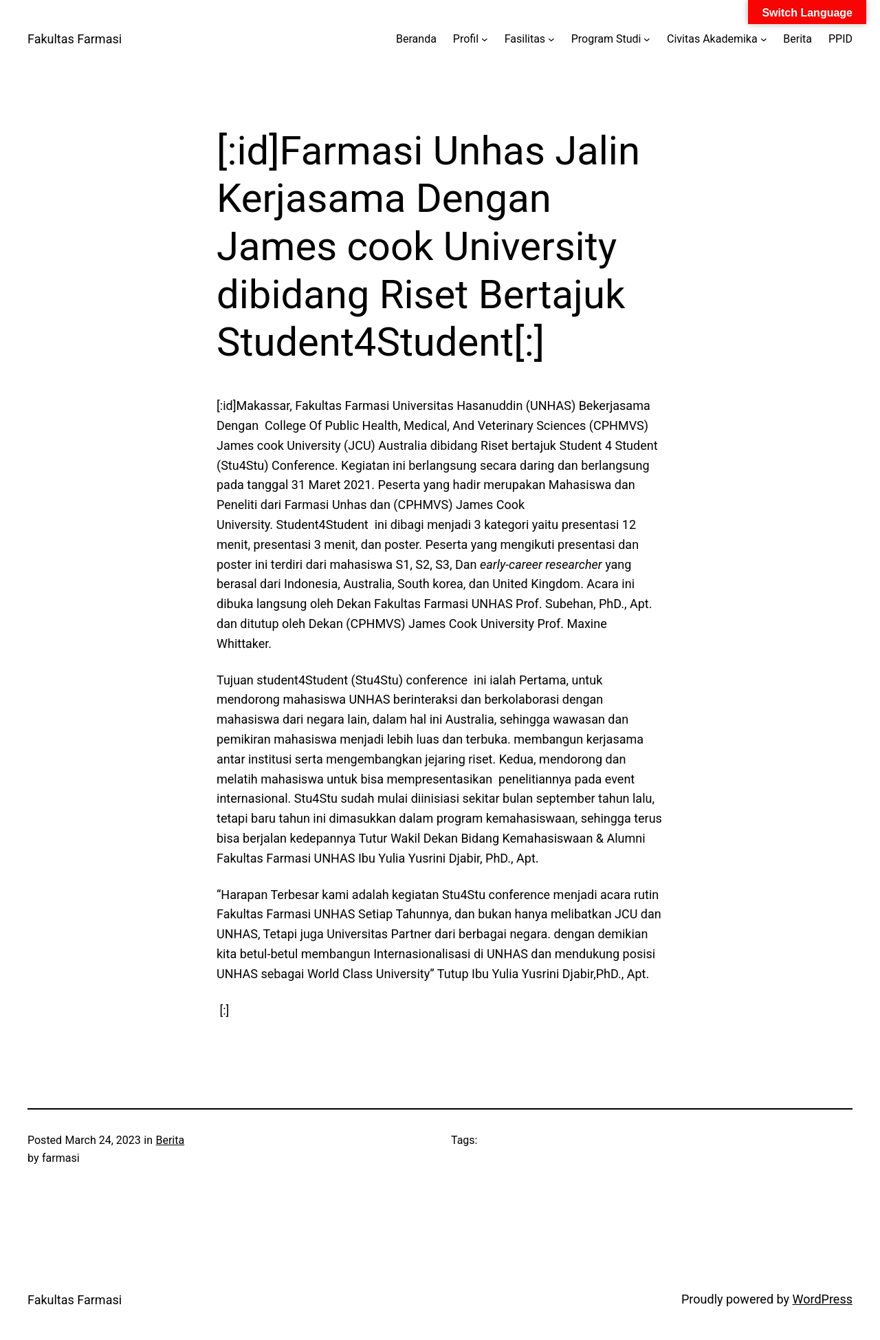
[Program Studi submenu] (647, 39)
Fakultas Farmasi (75, 39)
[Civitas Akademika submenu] (763, 39)
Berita (169, 1140)
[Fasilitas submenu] (551, 39)
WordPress (822, 1299)
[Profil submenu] (484, 39)
